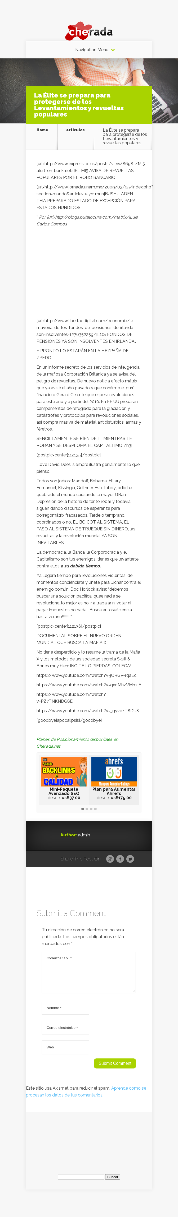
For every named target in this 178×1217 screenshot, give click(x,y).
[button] (83, 809)
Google (110, 859)
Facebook (120, 859)
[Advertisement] (89, 273)
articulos (75, 130)
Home (42, 130)
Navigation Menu (91, 50)
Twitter (130, 859)
